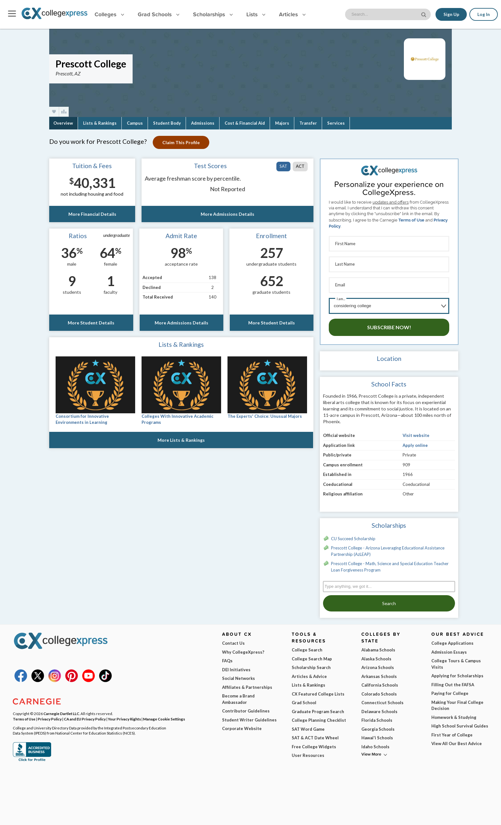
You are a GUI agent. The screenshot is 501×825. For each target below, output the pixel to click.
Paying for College (449, 691)
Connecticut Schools (382, 700)
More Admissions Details (227, 214)
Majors (282, 123)
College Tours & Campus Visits (456, 661)
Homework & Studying (453, 715)
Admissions (202, 123)
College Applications (452, 640)
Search (389, 601)
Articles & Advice (309, 674)
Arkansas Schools (379, 674)
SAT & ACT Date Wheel (315, 735)
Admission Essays (449, 649)
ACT (300, 166)
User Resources (308, 753)
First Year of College (452, 732)
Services (336, 123)
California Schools (379, 682)
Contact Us (233, 640)
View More (371, 752)
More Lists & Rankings (181, 440)
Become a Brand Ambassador (238, 697)
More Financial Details (92, 214)
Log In (483, 14)
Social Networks (238, 676)
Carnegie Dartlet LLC (61, 711)
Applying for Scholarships (457, 673)
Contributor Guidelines (246, 708)
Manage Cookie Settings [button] (164, 716)
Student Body (167, 123)
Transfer (308, 123)
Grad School (304, 700)
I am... (341, 297)
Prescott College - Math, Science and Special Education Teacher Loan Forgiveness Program (390, 564)
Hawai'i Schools (377, 735)
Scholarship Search (311, 665)
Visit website (416, 433)
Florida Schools (376, 717)
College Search (307, 647)
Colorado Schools (379, 691)
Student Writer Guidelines (249, 717)
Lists (255, 14)
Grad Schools (158, 14)
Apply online (415, 443)
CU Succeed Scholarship (353, 536)
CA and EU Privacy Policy (85, 716)
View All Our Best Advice (456, 741)
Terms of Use (411, 220)
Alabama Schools (378, 647)
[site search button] (424, 13)
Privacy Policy (50, 716)
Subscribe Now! (389, 325)
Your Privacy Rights (124, 716)
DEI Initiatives (236, 667)
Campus (135, 123)
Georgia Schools (378, 726)
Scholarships (213, 14)
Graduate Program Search (318, 709)
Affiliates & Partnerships (247, 685)
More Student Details (91, 322)
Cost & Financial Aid (245, 123)
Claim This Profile (181, 142)
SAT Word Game (308, 726)
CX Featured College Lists (318, 691)
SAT (283, 166)
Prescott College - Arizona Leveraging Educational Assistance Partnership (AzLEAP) (387, 549)
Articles (292, 14)
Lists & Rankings (100, 123)
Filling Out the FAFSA (452, 682)
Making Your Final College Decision (457, 703)
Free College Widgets (314, 744)
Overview (63, 123)
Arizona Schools (377, 665)
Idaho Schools (375, 744)
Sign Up (451, 14)
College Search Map (312, 656)
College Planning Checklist (319, 717)
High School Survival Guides (459, 723)
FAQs (227, 658)
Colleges (109, 14)
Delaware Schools (379, 709)
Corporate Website (242, 726)
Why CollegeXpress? (243, 649)
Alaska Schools (376, 656)
